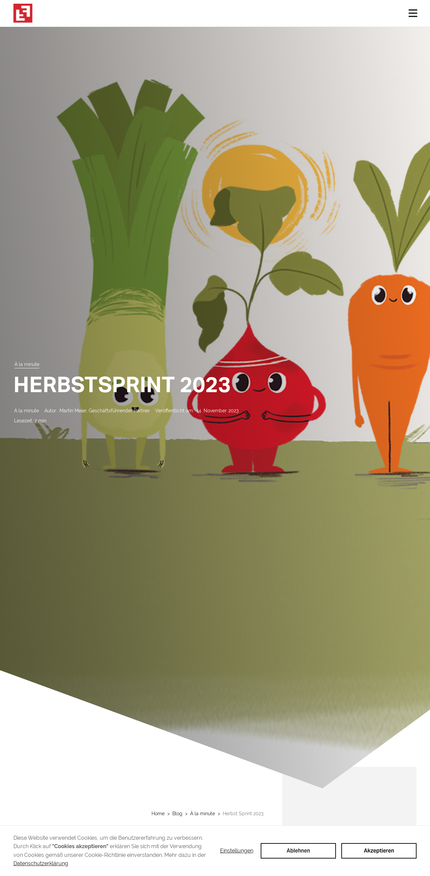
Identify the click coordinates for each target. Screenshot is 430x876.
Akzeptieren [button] (379, 850)
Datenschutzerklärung (40, 863)
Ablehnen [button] (298, 850)
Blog (177, 813)
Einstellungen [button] (236, 850)
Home (158, 813)
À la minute (202, 813)
